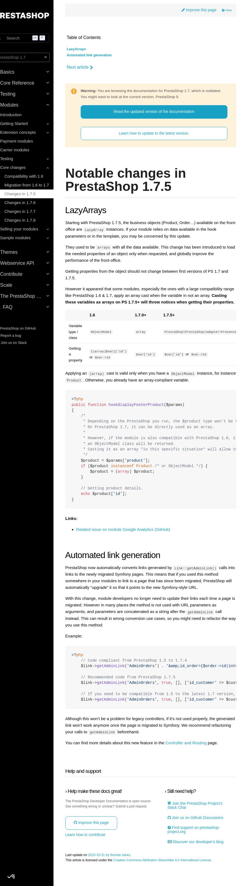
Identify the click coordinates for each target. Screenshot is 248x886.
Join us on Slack (20, 343)
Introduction (20, 114)
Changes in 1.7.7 (29, 211)
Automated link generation (100, 56)
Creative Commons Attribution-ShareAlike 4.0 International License (173, 879)
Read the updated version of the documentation (159, 118)
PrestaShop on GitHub (25, 328)
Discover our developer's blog (200, 861)
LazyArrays (87, 50)
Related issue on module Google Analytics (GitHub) (134, 542)
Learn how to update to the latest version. (159, 139)
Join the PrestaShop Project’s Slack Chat (199, 824)
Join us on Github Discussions (199, 836)
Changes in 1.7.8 (29, 220)
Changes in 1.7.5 (29, 193)
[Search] (31, 38)
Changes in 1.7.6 (29, 202)
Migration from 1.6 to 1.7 (36, 185)
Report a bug (17, 335)
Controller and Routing (197, 761)
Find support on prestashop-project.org (198, 848)
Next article (91, 67)
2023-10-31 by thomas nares (120, 874)
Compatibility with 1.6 (33, 176)
